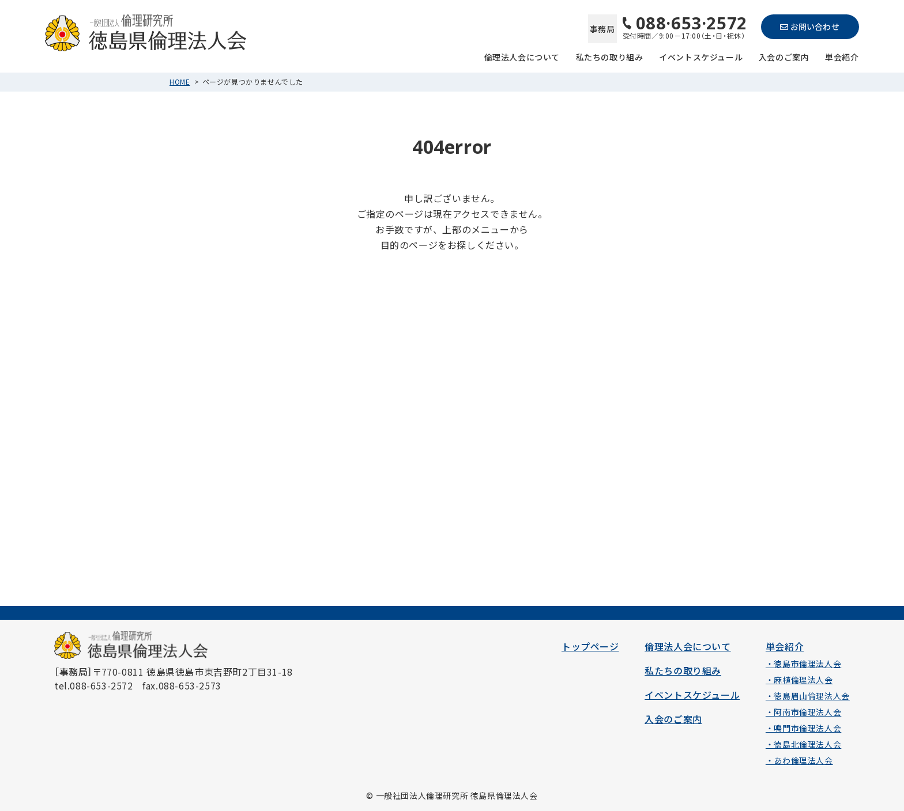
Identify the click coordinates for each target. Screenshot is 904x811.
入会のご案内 (784, 56)
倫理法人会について (522, 56)
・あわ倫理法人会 (799, 760)
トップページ (590, 646)
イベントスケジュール (701, 56)
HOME (180, 81)
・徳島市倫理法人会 (803, 663)
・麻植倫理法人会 (799, 679)
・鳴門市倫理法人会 (803, 728)
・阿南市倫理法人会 (803, 712)
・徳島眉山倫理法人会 (808, 696)
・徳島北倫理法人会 (803, 744)
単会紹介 (841, 56)
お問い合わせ (809, 26)
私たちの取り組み (609, 56)
